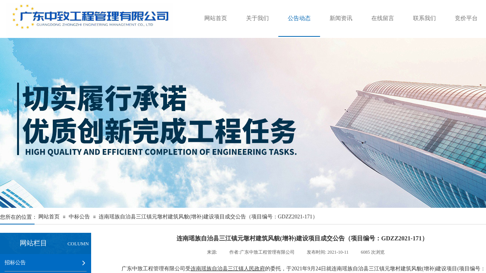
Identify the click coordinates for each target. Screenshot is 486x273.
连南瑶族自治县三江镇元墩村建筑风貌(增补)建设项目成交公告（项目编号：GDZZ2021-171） (208, 217)
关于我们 (257, 18)
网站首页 (215, 18)
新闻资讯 (341, 18)
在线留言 (382, 18)
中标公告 (79, 217)
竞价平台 (466, 18)
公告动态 (299, 18)
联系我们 (424, 18)
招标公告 (15, 262)
